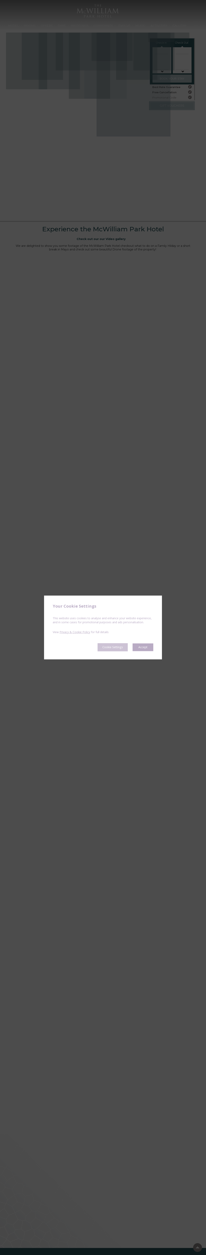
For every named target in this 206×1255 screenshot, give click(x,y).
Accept (142, 647)
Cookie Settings (109, 647)
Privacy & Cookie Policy (75, 632)
